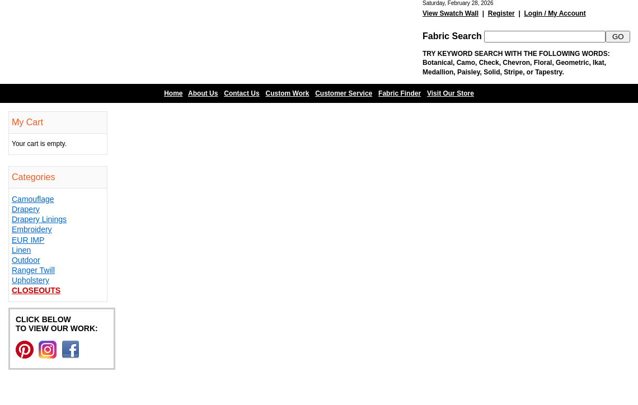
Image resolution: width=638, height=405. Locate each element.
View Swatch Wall (450, 13)
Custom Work (287, 93)
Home (173, 93)
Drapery (26, 209)
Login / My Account (554, 13)
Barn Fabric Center (112, 42)
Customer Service (343, 93)
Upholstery (30, 280)
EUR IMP (28, 240)
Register (501, 13)
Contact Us (241, 93)
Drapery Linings (39, 219)
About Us (203, 93)
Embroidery (32, 229)
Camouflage (33, 199)
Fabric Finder (399, 93)
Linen (21, 250)
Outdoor (26, 260)
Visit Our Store (450, 93)
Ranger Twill (33, 270)
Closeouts (36, 290)
